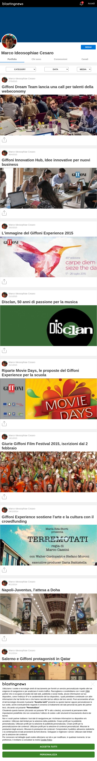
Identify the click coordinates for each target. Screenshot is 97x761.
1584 (87, 691)
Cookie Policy (46, 740)
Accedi (91, 3)
